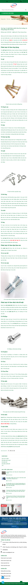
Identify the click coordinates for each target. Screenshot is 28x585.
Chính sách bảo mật (5, 565)
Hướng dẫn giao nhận (6, 575)
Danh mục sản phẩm (8, 13)
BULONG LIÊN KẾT (6, 463)
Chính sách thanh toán (6, 560)
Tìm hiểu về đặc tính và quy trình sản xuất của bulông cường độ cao (16, 478)
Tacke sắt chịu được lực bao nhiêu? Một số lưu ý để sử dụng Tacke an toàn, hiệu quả (15, 491)
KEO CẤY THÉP (5, 458)
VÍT (2, 465)
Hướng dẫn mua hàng (6, 571)
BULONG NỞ (4, 462)
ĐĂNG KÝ (14, 526)
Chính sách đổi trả (5, 563)
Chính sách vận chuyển (6, 558)
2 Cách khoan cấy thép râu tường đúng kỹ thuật (15, 472)
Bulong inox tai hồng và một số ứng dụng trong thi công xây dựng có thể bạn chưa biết (15, 497)
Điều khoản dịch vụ (5, 578)
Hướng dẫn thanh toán (6, 573)
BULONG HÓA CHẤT (6, 460)
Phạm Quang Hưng (22, 32)
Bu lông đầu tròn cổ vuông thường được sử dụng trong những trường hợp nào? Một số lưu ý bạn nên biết (15, 484)
